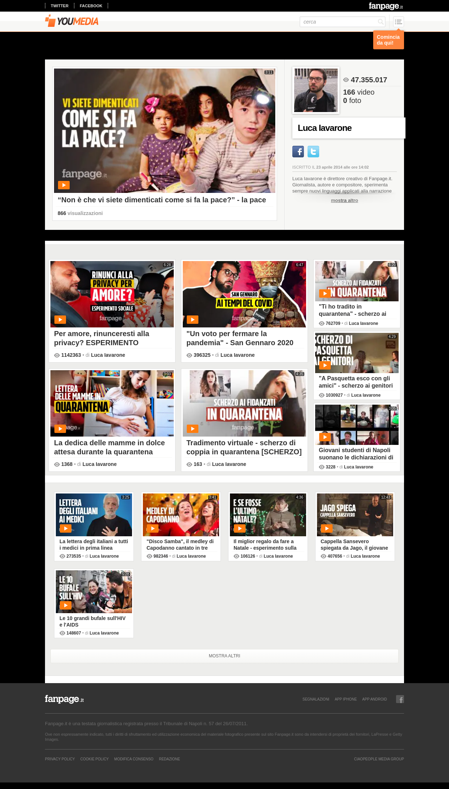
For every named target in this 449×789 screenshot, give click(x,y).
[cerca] (343, 21)
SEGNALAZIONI (315, 699)
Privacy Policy (60, 759)
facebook (91, 6)
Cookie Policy (94, 759)
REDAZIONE (169, 759)
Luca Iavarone (108, 355)
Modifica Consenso (133, 759)
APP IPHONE (346, 699)
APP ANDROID (374, 699)
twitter (60, 6)
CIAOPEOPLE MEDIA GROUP (379, 759)
